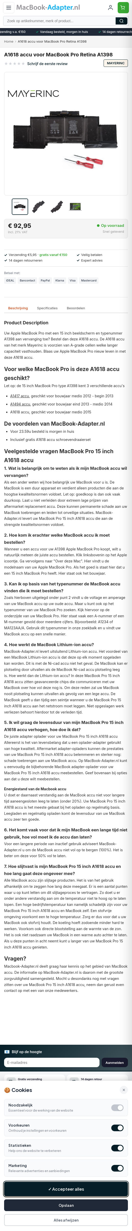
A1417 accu (19, 396)
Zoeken (121, 20)
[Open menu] (8, 7)
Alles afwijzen (66, 1220)
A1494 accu (20, 404)
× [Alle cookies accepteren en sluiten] (123, 1090)
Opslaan (66, 1205)
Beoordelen (76, 308)
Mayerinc (116, 63)
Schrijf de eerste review (47, 63)
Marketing (17, 1165)
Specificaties (47, 308)
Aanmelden (115, 1063)
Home (8, 41)
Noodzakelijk (20, 1105)
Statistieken (19, 1145)
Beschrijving (18, 308)
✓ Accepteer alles (66, 1189)
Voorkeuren (18, 1125)
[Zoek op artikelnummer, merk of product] (66, 21)
